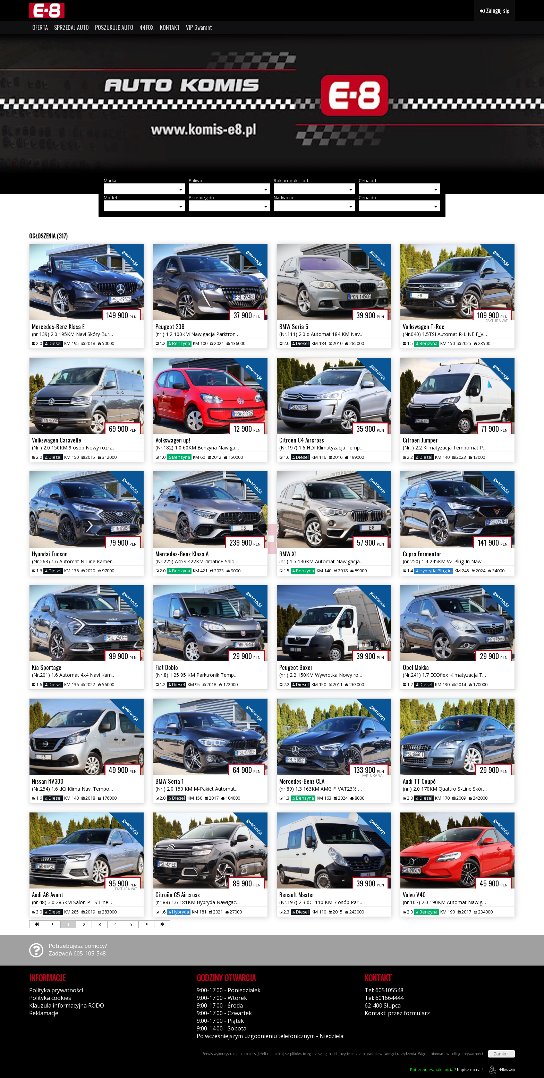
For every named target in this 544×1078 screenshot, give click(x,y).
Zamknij (501, 1053)
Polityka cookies (50, 998)
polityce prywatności (466, 1053)
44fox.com (501, 1069)
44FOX (146, 27)
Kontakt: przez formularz (397, 1013)
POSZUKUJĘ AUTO (114, 27)
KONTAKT (170, 27)
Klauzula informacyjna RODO (66, 1005)
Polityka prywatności (56, 990)
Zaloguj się (494, 10)
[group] (272, 103)
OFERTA (40, 27)
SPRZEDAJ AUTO (71, 27)
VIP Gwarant (199, 27)
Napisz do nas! (446, 1069)
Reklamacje (43, 1013)
